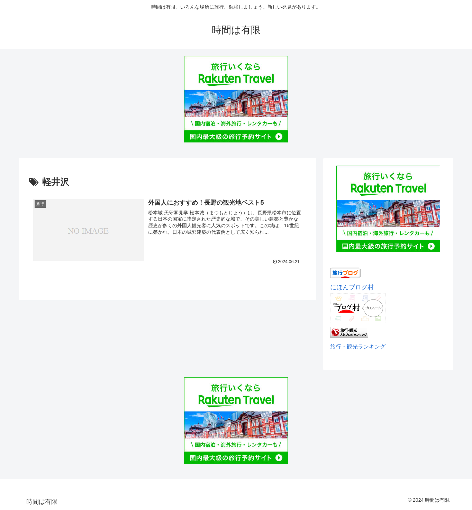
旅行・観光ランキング (357, 346)
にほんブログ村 (352, 287)
